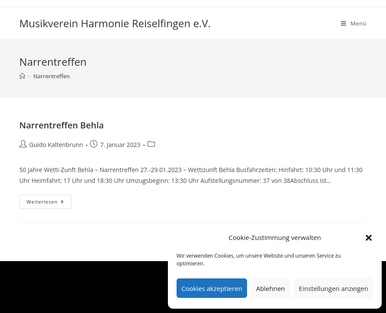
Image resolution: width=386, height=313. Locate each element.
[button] (368, 237)
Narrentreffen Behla (61, 125)
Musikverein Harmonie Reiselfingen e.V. (115, 23)
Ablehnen (270, 288)
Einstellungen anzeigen (333, 288)
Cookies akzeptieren (211, 288)
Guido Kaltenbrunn (56, 145)
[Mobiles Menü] (354, 23)
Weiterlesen (49, 203)
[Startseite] (22, 76)
